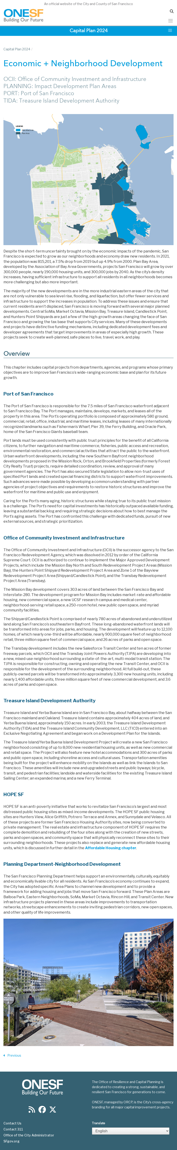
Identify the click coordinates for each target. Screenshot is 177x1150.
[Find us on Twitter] (52, 1111)
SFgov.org (11, 1141)
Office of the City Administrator (28, 1135)
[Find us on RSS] (32, 1111)
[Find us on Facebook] (42, 1111)
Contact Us (12, 1123)
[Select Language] (130, 1131)
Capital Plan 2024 (16, 49)
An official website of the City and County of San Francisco (88, 4)
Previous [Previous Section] (12, 1055)
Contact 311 (13, 1129)
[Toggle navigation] (170, 20)
